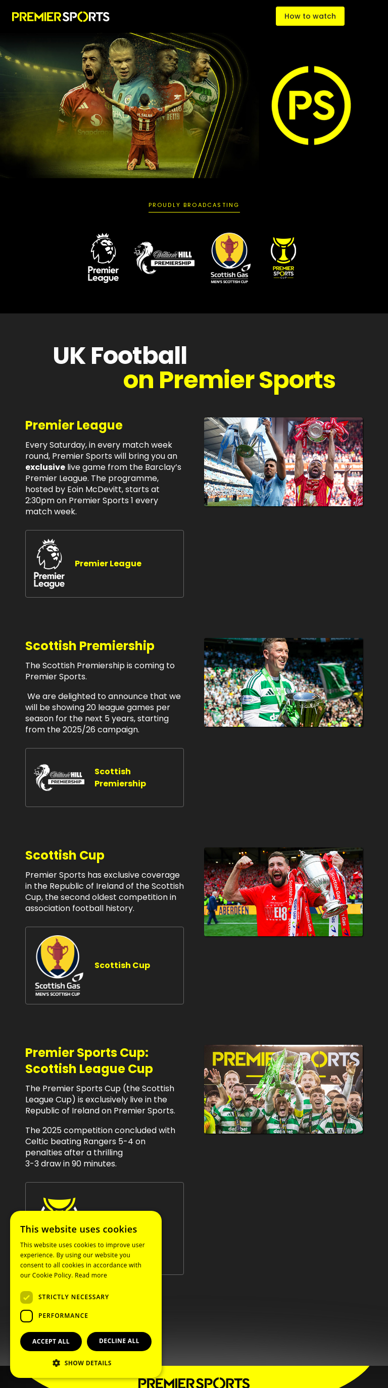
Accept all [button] (51, 1341)
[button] (86, 1363)
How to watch (310, 16)
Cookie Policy (51, 1275)
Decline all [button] (119, 1341)
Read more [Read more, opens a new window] (91, 1275)
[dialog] (86, 1294)
